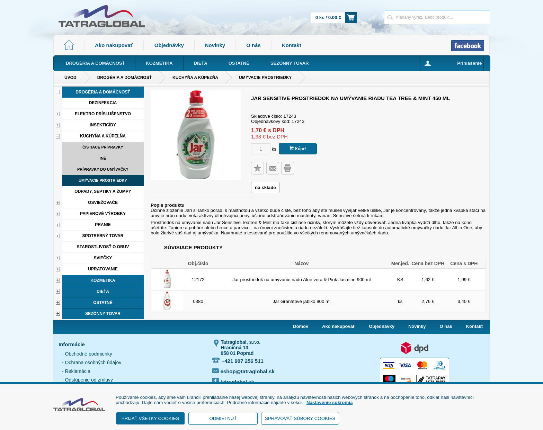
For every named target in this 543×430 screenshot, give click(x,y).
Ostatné (103, 302)
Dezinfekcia (103, 102)
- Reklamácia (76, 371)
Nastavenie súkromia (329, 402)
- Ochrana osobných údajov (91, 362)
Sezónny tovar (103, 313)
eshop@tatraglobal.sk (243, 371)
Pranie (102, 224)
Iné (103, 158)
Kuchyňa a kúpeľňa (195, 77)
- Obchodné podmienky (87, 354)
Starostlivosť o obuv (103, 246)
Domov (300, 326)
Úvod (70, 77)
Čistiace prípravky (102, 147)
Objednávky (169, 45)
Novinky (215, 45)
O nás (253, 45)
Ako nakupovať (114, 45)
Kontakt (291, 45)
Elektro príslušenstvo (103, 113)
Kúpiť (298, 149)
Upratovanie (102, 269)
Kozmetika (102, 280)
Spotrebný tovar (103, 235)
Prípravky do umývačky (102, 169)
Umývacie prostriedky (265, 77)
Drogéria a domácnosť (124, 77)
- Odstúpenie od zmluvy (87, 380)
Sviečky (103, 258)
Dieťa (103, 291)
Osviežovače (103, 202)
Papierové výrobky (103, 213)
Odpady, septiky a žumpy (102, 191)
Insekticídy (103, 125)
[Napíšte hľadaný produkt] (412, 17)
